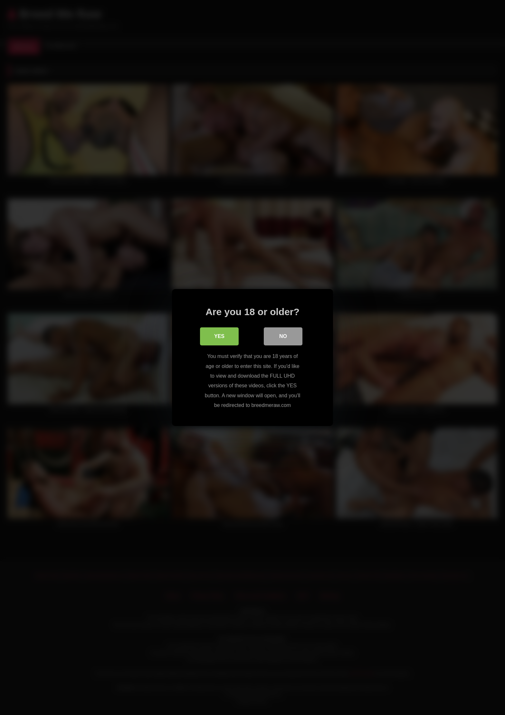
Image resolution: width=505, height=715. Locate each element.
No (283, 336)
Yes (219, 336)
